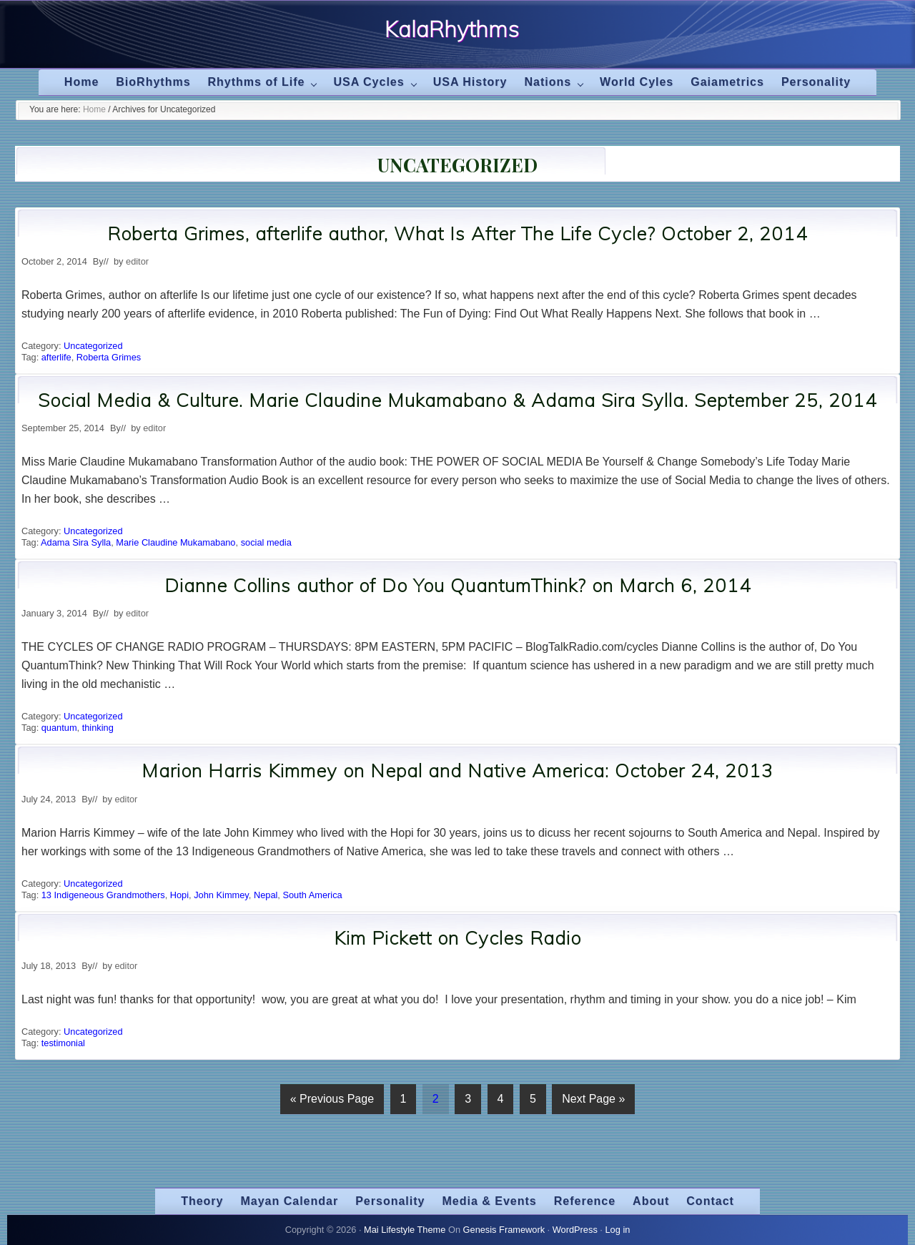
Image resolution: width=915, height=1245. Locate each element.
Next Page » (593, 1101)
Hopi (179, 895)
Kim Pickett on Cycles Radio (457, 938)
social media (266, 542)
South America (312, 895)
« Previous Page (332, 1101)
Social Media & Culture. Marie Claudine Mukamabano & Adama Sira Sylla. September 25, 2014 (457, 400)
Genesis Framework (504, 1229)
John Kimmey (221, 895)
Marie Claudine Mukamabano (175, 542)
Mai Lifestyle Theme (404, 1229)
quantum (59, 727)
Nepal (265, 895)
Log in (617, 1229)
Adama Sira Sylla (76, 542)
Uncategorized (93, 345)
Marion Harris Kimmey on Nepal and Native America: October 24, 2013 (457, 770)
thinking (98, 727)
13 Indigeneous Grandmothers (103, 895)
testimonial (63, 1043)
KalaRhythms (452, 29)
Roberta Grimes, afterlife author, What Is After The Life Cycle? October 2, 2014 (457, 233)
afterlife (56, 357)
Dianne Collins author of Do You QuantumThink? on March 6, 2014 (457, 585)
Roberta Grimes (108, 357)
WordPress (575, 1229)
